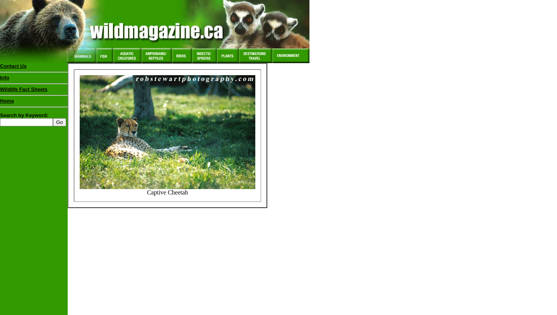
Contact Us (13, 66)
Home (7, 101)
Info (4, 78)
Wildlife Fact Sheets (34, 91)
